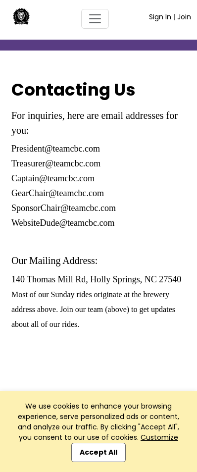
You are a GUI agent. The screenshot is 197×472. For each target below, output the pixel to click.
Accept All (98, 452)
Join (184, 17)
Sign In (160, 17)
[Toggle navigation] (95, 19)
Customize (159, 437)
